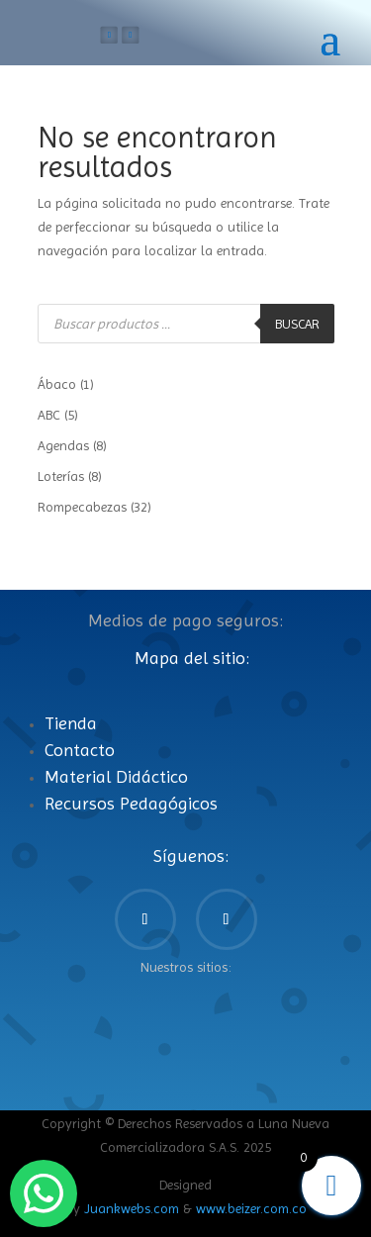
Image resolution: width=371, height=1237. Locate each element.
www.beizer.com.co (251, 1208)
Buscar (297, 324)
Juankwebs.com (131, 1208)
